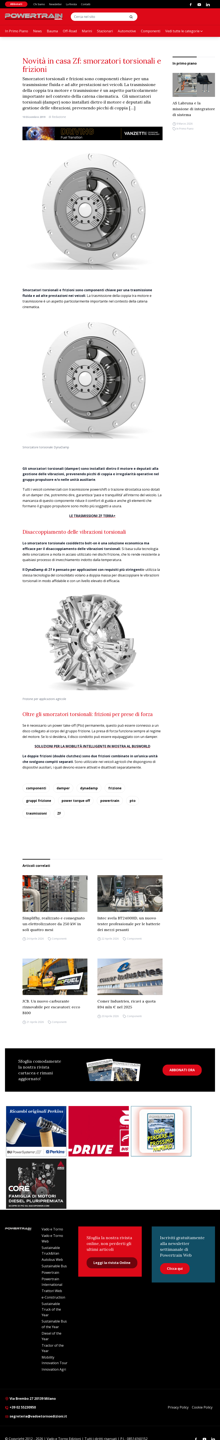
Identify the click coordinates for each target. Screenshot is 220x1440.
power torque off (76, 800)
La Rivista (71, 4)
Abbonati (16, 4)
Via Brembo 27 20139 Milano (30, 1398)
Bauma (52, 31)
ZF (59, 813)
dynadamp (89, 788)
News (37, 31)
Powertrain (50, 1272)
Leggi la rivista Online (112, 1262)
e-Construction (53, 1297)
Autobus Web (52, 1259)
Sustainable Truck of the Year (51, 1309)
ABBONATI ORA (182, 1070)
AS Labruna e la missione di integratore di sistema (194, 109)
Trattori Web (52, 1291)
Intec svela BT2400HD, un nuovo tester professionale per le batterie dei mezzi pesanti (128, 924)
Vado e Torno (52, 1229)
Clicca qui (175, 1268)
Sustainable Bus (54, 1266)
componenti (36, 788)
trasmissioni (36, 813)
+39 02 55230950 (20, 1407)
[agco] (36, 1184)
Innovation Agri (54, 1369)
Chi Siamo (39, 4)
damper (63, 788)
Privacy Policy (178, 1407)
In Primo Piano (16, 31)
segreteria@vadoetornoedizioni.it (36, 1416)
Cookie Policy (202, 1407)
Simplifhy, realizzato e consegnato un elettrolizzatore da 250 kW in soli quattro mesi (53, 924)
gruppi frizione (38, 800)
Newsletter (55, 4)
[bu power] (36, 1131)
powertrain (109, 800)
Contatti (85, 4)
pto (132, 800)
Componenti (150, 31)
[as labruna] (98, 1131)
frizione (115, 788)
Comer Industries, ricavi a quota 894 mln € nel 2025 (126, 1004)
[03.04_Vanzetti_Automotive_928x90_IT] (92, 133)
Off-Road (70, 31)
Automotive (127, 31)
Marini (87, 31)
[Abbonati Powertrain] (161, 1131)
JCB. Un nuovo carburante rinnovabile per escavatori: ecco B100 (51, 1007)
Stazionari (105, 31)
